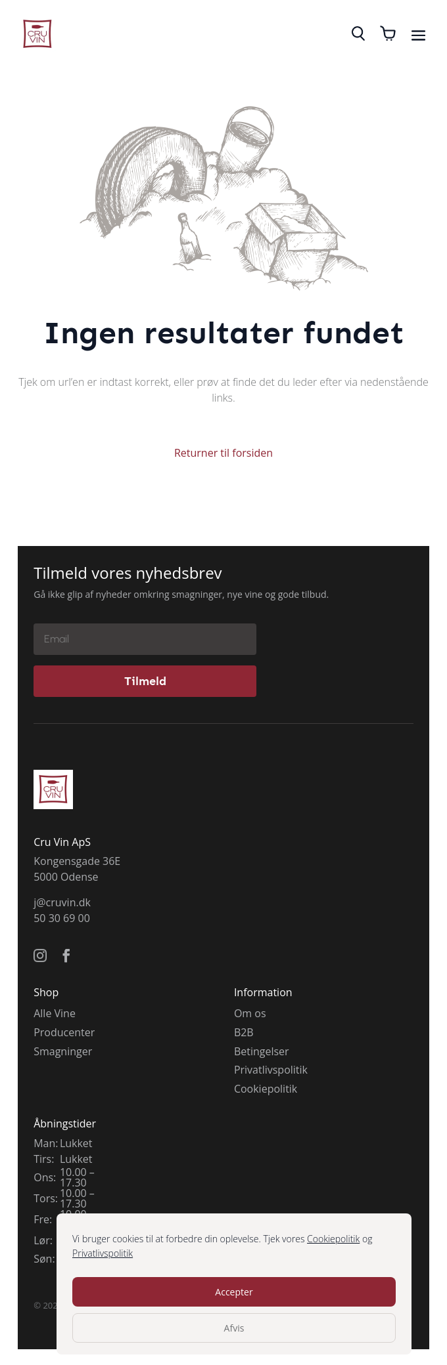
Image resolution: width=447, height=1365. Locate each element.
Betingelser (261, 1051)
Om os (250, 1013)
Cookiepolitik (333, 1238)
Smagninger (63, 1051)
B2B (244, 1032)
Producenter (64, 1032)
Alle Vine (55, 1013)
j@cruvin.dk (62, 902)
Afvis (234, 1328)
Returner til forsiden (223, 453)
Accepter (233, 1292)
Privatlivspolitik (102, 1253)
